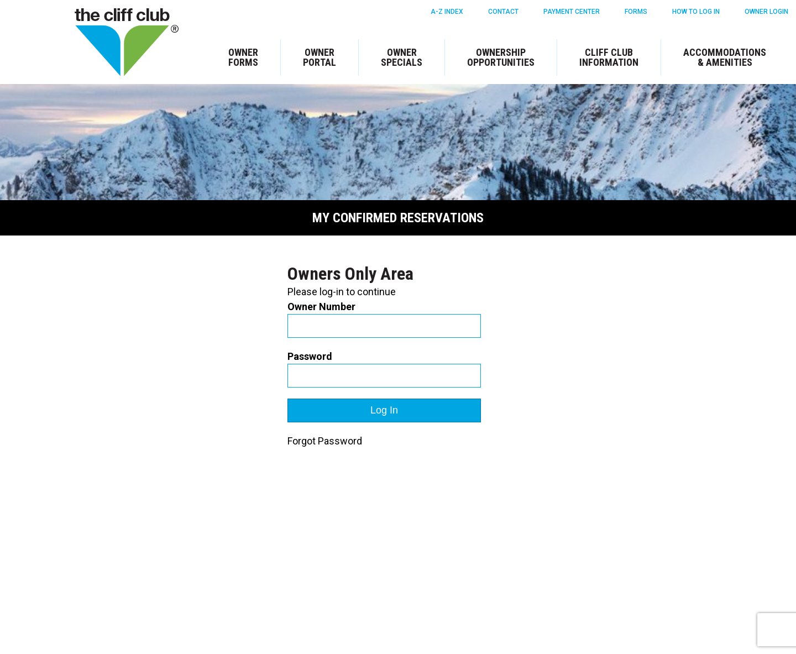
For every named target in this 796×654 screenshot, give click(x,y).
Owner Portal (319, 57)
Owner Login (766, 11)
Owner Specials (401, 57)
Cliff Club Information (608, 57)
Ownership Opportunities (501, 57)
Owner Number (321, 306)
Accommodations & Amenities (724, 57)
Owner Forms (243, 57)
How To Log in (696, 11)
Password (309, 356)
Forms (636, 11)
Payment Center (571, 11)
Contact (503, 11)
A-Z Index (447, 11)
